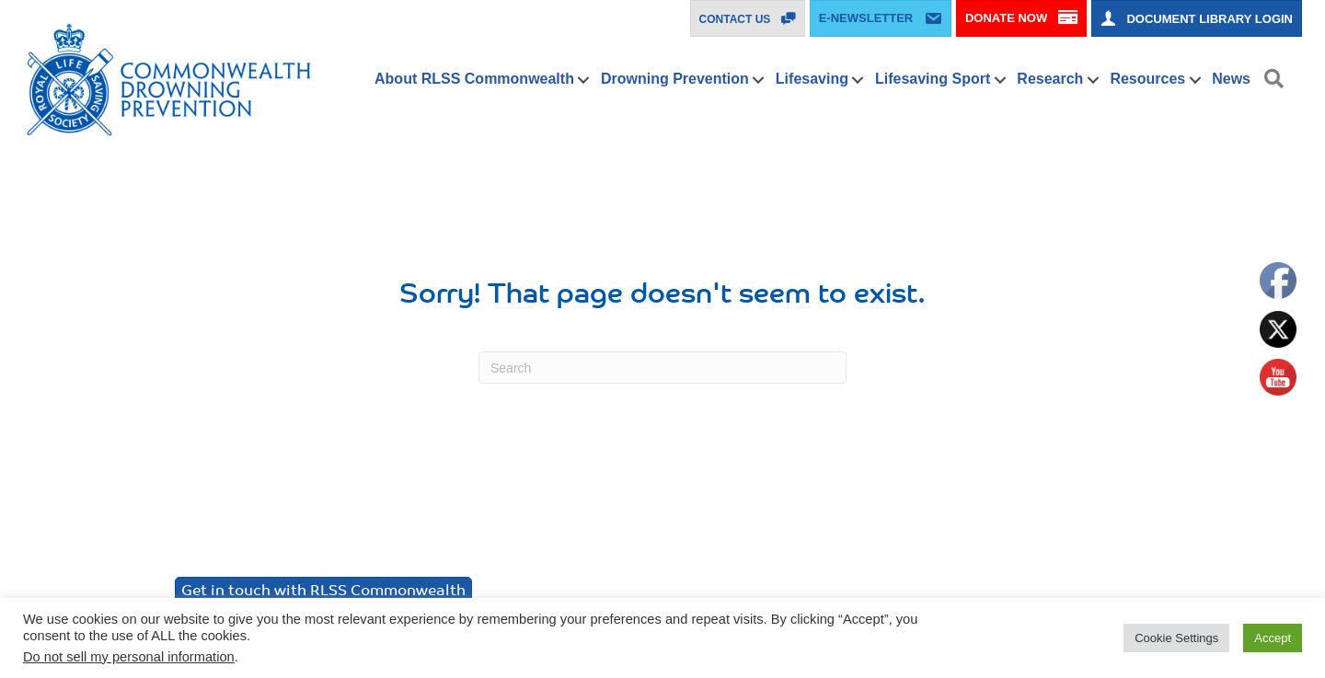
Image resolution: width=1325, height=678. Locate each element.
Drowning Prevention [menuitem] (675, 78)
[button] (583, 80)
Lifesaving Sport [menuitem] (932, 78)
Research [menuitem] (1050, 78)
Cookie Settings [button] (1176, 638)
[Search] (662, 367)
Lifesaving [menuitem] (812, 78)
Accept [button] (1272, 638)
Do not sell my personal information (129, 656)
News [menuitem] (1231, 78)
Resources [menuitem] (1147, 78)
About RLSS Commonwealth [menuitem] (474, 78)
